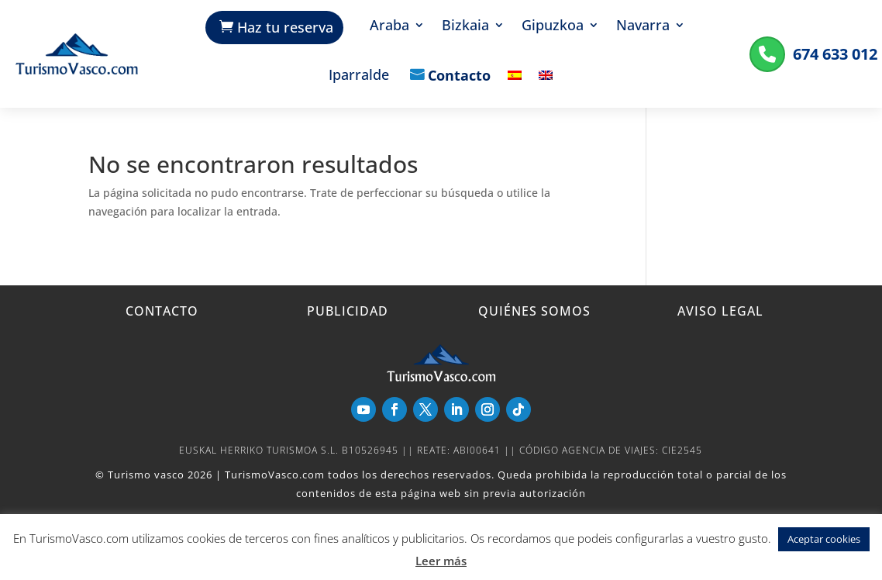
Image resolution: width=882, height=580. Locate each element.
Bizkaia (465, 26)
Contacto (459, 77)
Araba (389, 26)
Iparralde (359, 76)
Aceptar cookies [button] (823, 539)
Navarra (643, 26)
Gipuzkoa (553, 26)
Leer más (441, 560)
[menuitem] (515, 86)
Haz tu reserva (285, 27)
